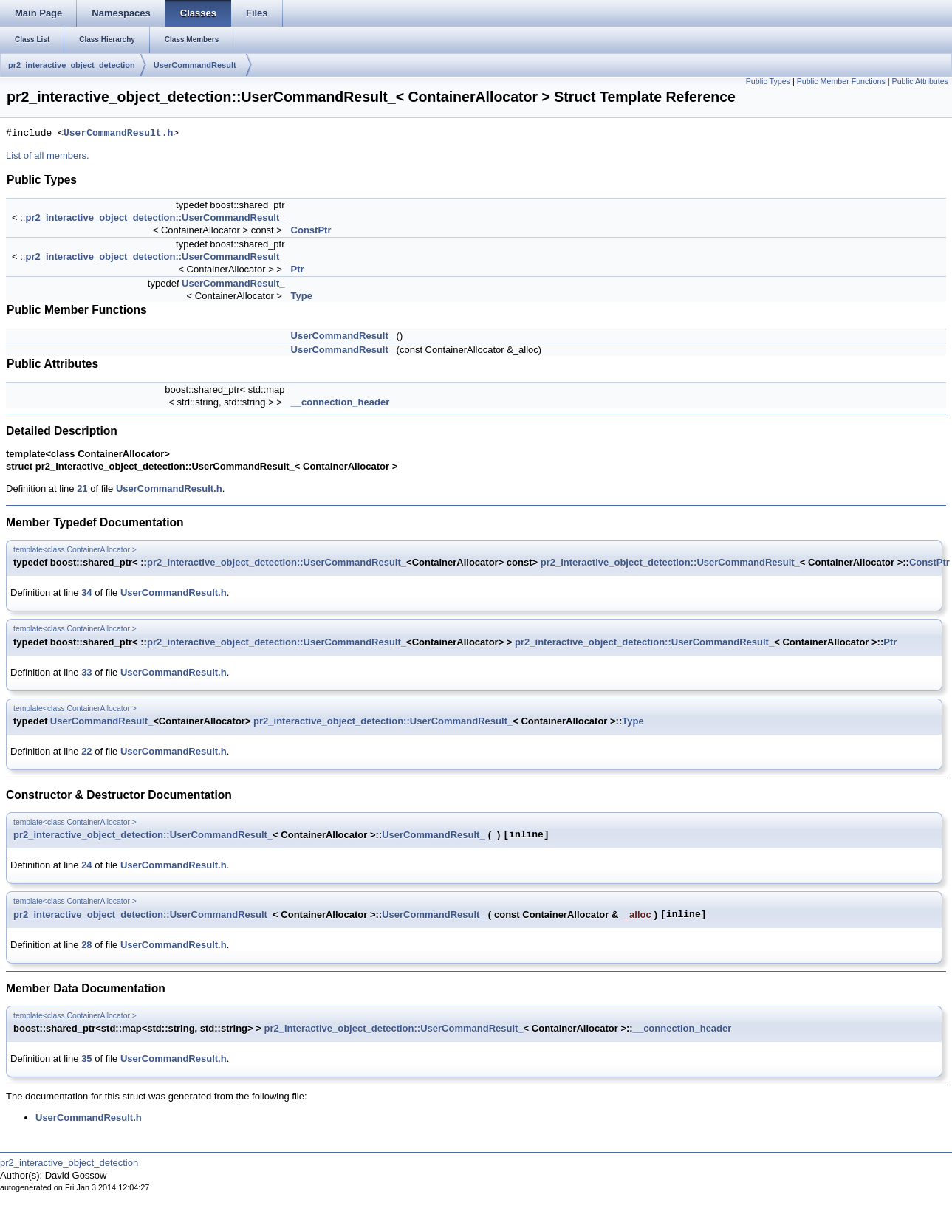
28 (86, 944)
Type (301, 295)
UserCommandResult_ (197, 65)
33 (86, 672)
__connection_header (340, 402)
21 (82, 488)
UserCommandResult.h (118, 133)
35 (86, 1058)
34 (86, 592)
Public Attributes (920, 81)
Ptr (297, 269)
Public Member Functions (841, 81)
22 (86, 751)
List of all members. (47, 155)
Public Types (768, 81)
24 (86, 865)
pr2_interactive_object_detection (71, 65)
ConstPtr (311, 230)
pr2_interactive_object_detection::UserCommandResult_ (154, 217)
